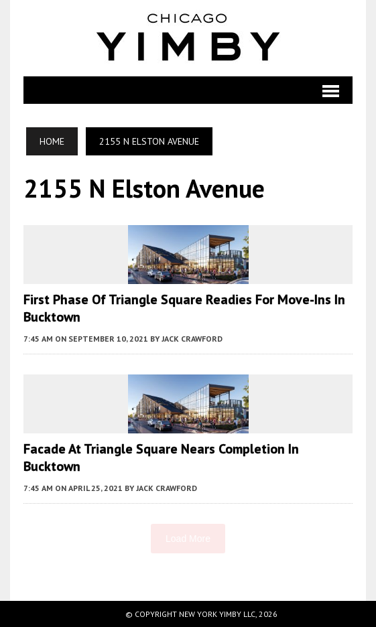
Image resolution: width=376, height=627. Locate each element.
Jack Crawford (192, 339)
